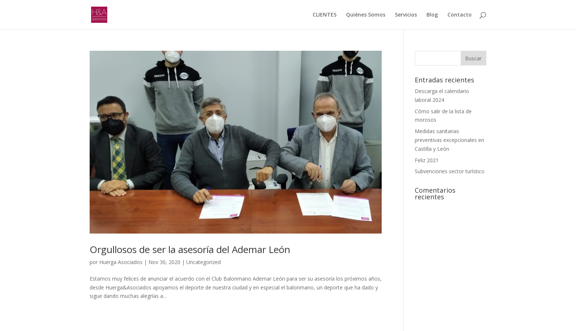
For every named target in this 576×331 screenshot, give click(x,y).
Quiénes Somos (365, 15)
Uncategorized (203, 262)
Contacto (459, 15)
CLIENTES (324, 15)
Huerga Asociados (121, 262)
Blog (432, 15)
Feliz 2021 (427, 160)
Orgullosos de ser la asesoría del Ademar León (190, 249)
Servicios (406, 15)
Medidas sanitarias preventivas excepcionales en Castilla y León (449, 140)
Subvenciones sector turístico (450, 171)
